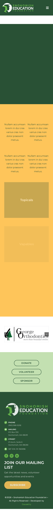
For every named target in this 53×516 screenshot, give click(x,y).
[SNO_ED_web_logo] (17, 3)
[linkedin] (17, 456)
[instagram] (12, 456)
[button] (6, 334)
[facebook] (6, 456)
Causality (26, 504)
